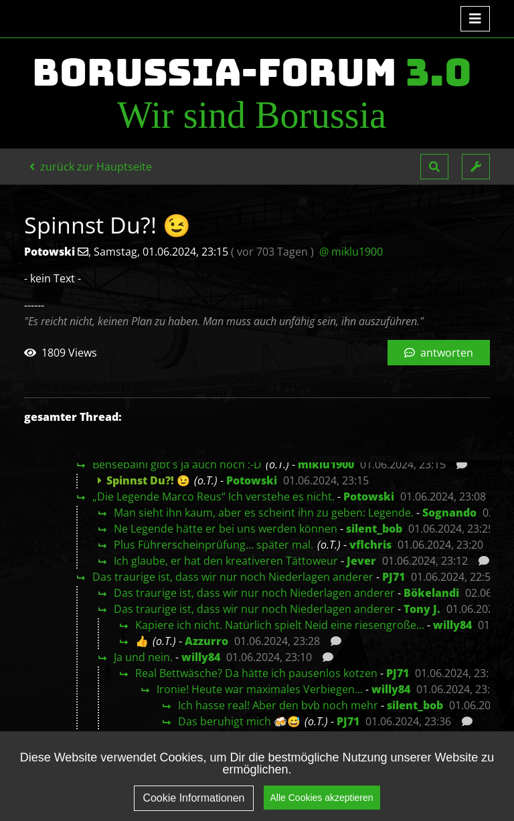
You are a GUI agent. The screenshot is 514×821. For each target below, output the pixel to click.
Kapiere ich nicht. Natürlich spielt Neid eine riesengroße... (280, 625)
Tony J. (422, 609)
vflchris (370, 544)
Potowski (251, 480)
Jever (361, 560)
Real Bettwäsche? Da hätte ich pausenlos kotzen (256, 673)
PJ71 (393, 576)
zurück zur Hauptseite (90, 166)
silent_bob (374, 528)
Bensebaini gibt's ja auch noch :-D (177, 464)
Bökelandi (431, 592)
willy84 (452, 625)
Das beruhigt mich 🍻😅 (239, 721)
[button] (434, 166)
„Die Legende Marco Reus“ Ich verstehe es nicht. (213, 496)
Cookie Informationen (193, 798)
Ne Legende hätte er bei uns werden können (225, 528)
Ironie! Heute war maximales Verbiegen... (259, 689)
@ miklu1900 (351, 251)
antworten (438, 352)
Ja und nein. (143, 657)
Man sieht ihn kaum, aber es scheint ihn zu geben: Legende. (263, 512)
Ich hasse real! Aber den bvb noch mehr (278, 705)
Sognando (449, 512)
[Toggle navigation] (475, 18)
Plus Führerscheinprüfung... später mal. (213, 544)
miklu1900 (326, 464)
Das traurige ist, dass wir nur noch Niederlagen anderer (233, 576)
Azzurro (206, 641)
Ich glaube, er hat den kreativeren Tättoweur (226, 560)
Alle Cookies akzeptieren (321, 797)
